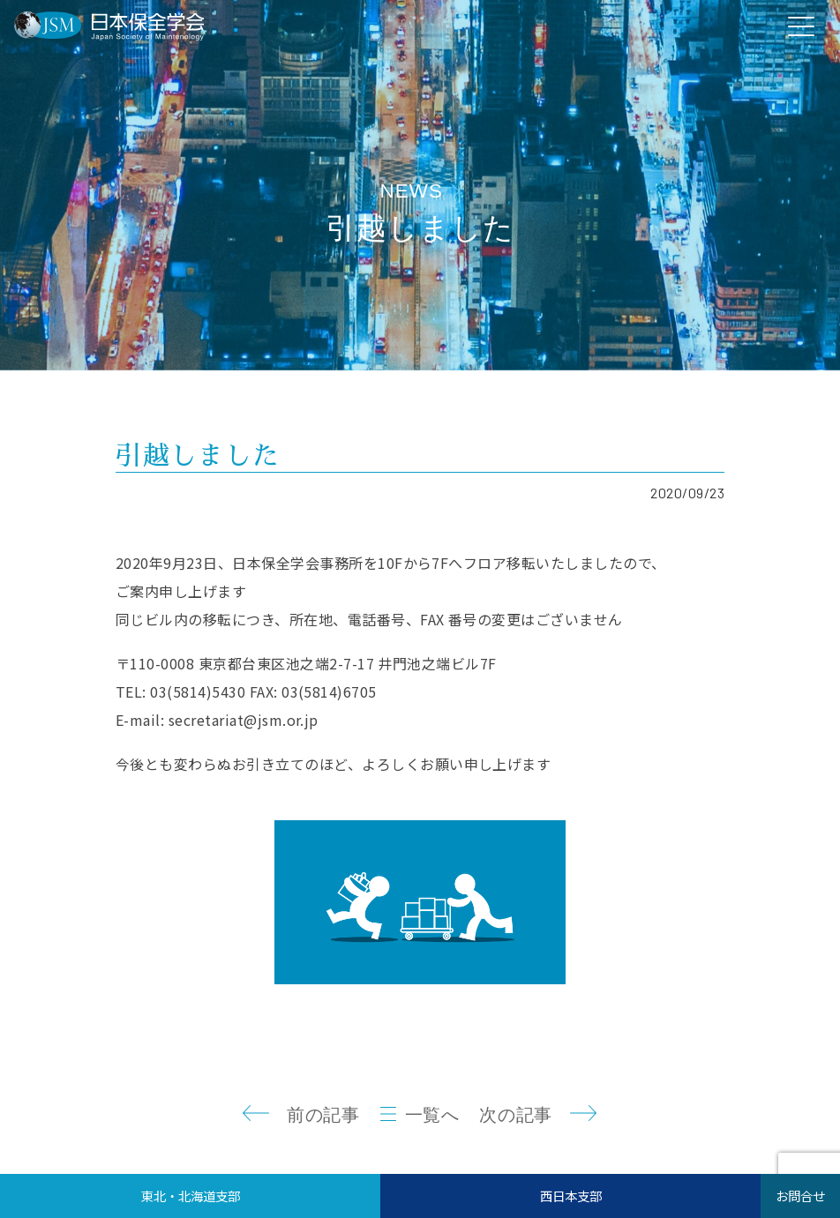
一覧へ (432, 1115)
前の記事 (323, 1115)
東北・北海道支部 (190, 1195)
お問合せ (800, 1195)
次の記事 (515, 1115)
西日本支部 (571, 1195)
